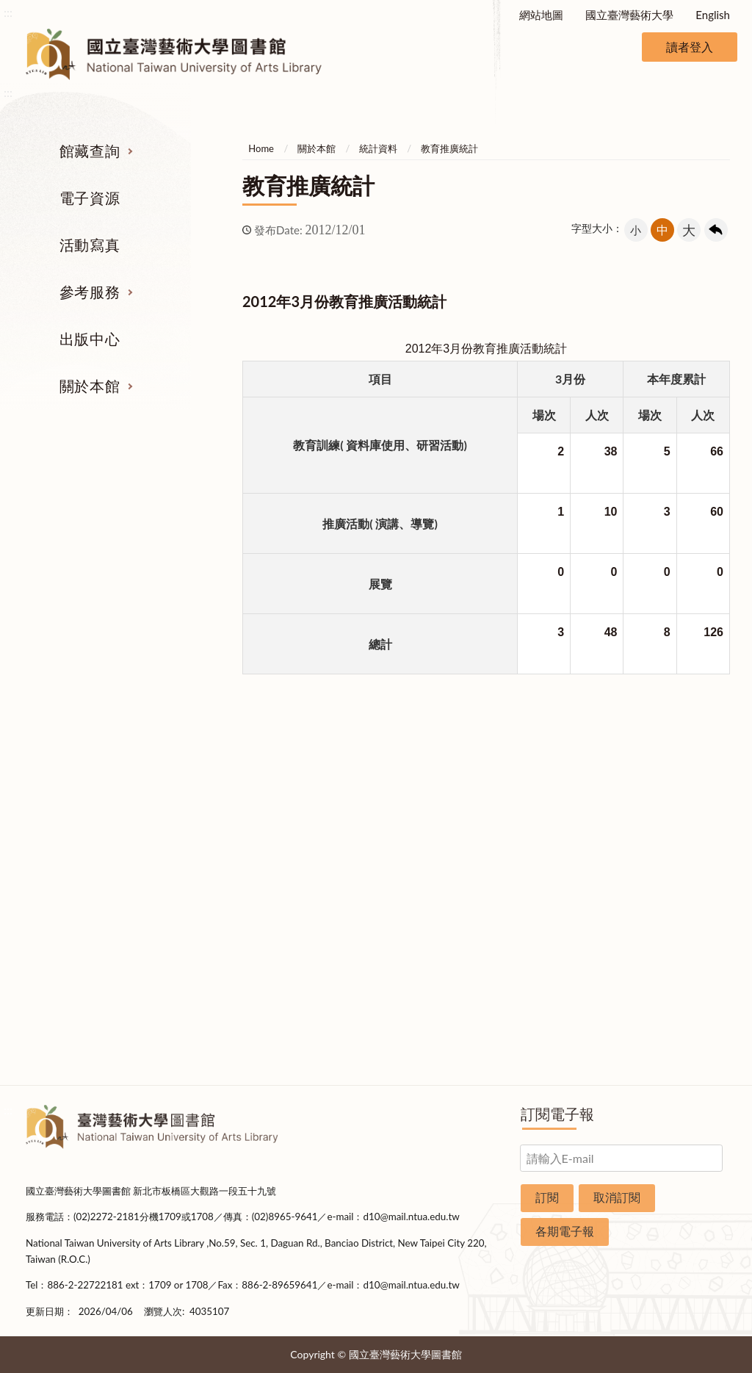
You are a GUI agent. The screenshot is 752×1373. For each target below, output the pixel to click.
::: (8, 12)
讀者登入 (689, 47)
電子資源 (89, 197)
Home (261, 148)
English (712, 14)
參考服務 (89, 291)
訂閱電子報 (557, 1113)
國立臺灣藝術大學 (629, 14)
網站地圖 (541, 14)
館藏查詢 (89, 150)
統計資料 (378, 148)
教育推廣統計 (449, 148)
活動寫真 (89, 244)
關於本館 (89, 385)
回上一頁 (716, 230)
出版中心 (89, 338)
